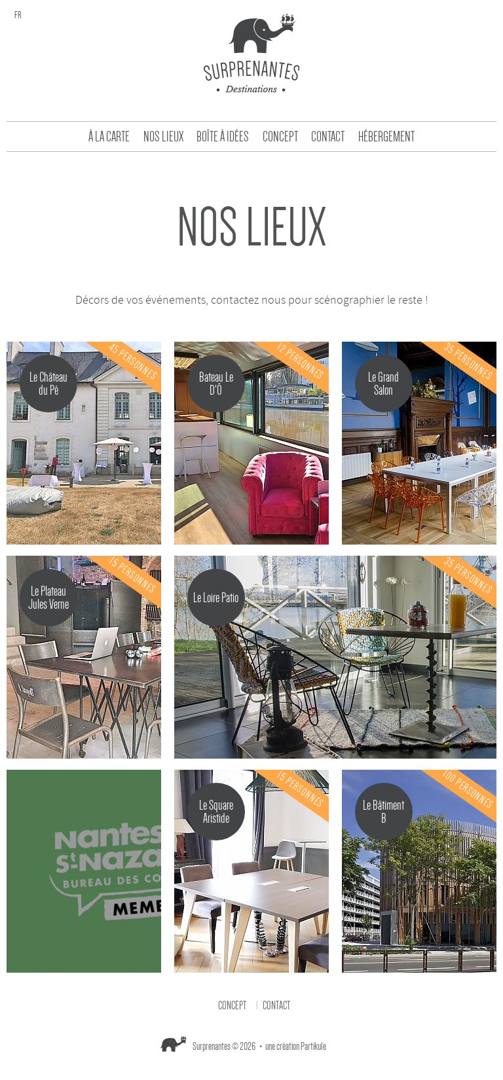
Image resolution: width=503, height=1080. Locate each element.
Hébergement (386, 137)
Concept (280, 137)
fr (18, 15)
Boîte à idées (222, 137)
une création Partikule (295, 1047)
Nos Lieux (163, 137)
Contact (328, 137)
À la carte (109, 137)
